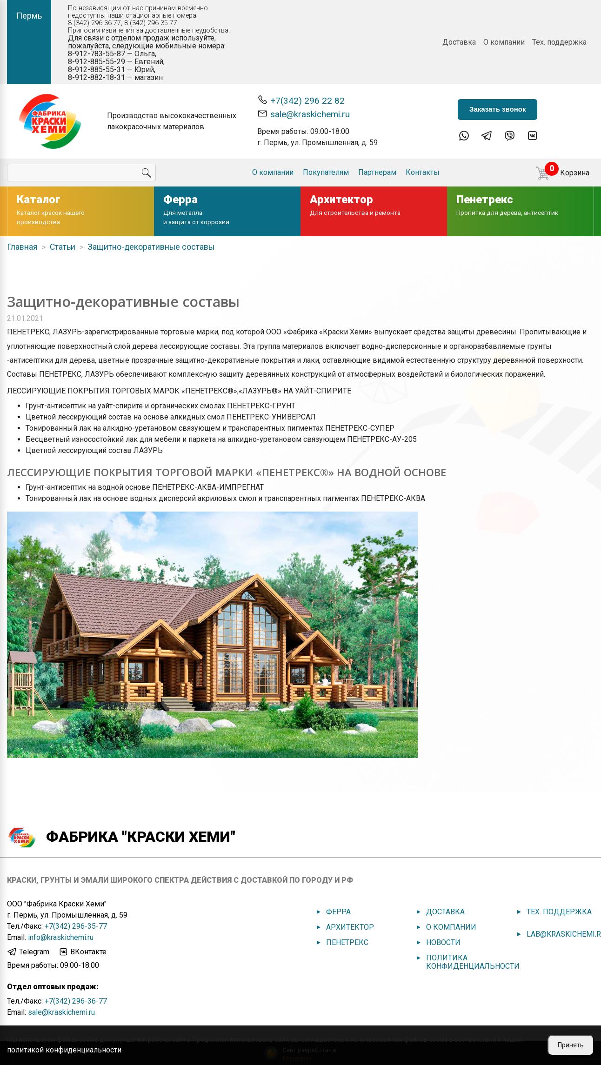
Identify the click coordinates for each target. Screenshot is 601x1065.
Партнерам (377, 172)
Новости (443, 942)
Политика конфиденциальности (473, 962)
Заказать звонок (497, 109)
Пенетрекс (347, 942)
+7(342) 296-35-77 (76, 926)
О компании (504, 42)
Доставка (459, 42)
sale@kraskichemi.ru (303, 114)
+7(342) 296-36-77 (76, 1001)
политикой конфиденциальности (64, 1049)
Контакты (423, 172)
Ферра (338, 911)
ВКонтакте (82, 952)
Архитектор (350, 927)
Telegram (28, 952)
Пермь (29, 15)
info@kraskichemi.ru (60, 937)
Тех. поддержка (559, 42)
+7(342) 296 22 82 (301, 100)
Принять (571, 1045)
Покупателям (326, 172)
